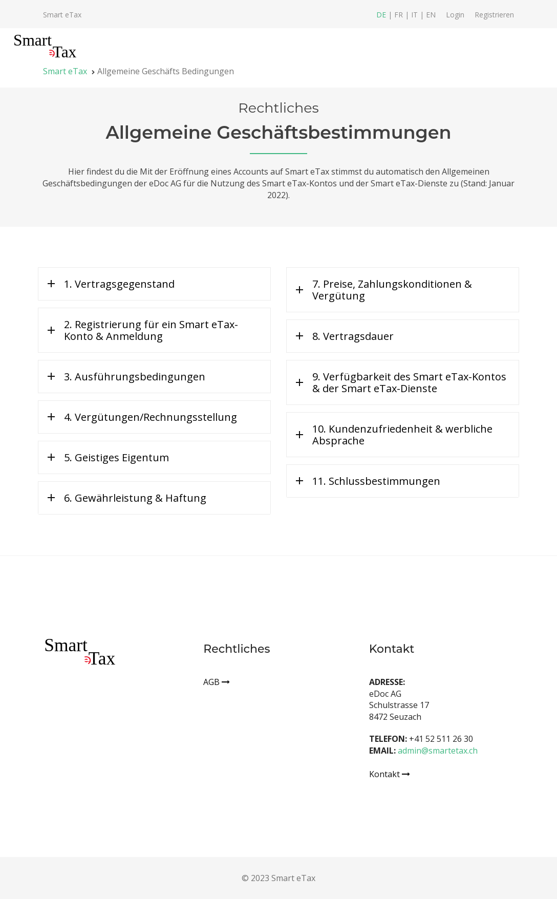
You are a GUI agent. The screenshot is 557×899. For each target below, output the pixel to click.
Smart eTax (62, 14)
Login (455, 14)
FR (399, 14)
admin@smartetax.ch (438, 750)
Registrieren (494, 14)
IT (415, 14)
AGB (216, 682)
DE (382, 14)
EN (431, 14)
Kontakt (389, 774)
